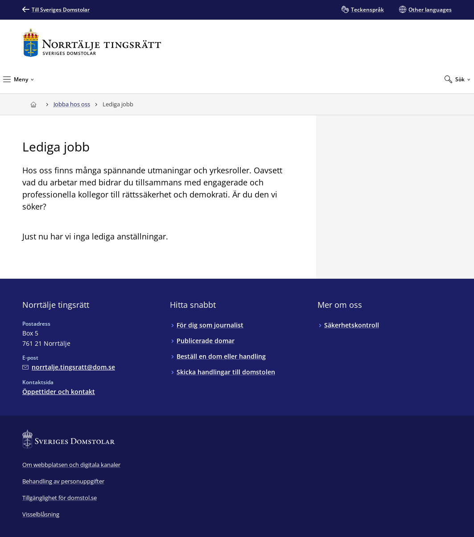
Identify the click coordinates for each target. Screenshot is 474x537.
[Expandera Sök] (457, 79)
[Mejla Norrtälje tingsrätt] (68, 367)
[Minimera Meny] (18, 79)
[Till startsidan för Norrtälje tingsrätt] (91, 42)
